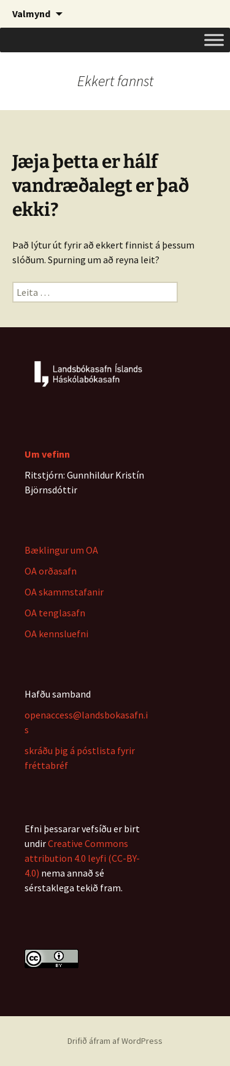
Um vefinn (47, 454)
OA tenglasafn (55, 613)
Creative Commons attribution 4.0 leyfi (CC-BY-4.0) (82, 858)
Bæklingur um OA (61, 550)
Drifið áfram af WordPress (115, 1040)
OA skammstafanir (64, 592)
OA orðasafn (51, 571)
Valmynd (31, 13)
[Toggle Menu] (214, 40)
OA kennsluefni (56, 633)
